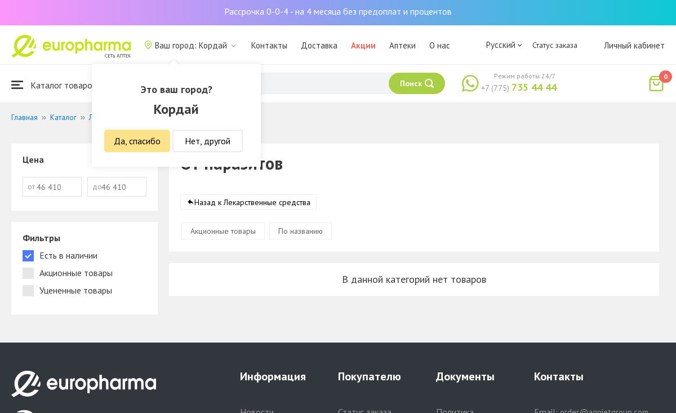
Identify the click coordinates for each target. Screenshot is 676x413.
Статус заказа (554, 45)
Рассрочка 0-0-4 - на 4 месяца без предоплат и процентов (338, 11)
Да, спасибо (137, 140)
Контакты (269, 45)
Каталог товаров (54, 85)
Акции (363, 45)
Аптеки (402, 45)
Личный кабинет (634, 45)
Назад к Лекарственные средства (252, 202)
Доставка (319, 45)
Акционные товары (223, 231)
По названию (300, 231)
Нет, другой (207, 140)
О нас (439, 45)
